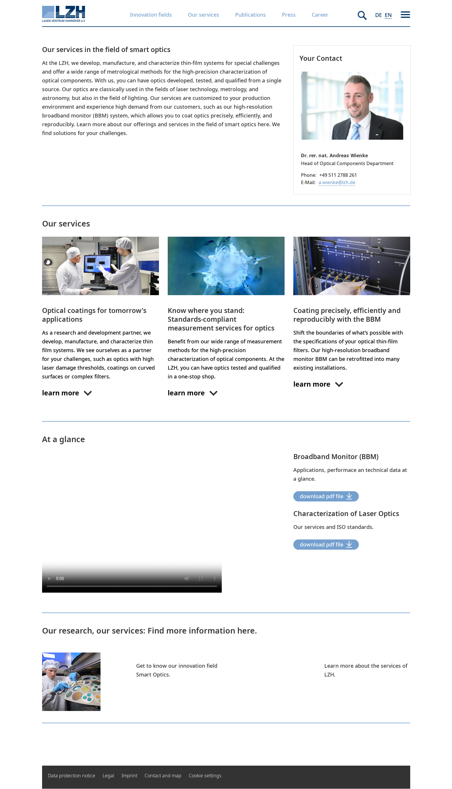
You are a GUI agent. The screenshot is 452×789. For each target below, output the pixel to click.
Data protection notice (71, 775)
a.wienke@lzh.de (336, 182)
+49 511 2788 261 (338, 175)
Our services (203, 14)
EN (388, 14)
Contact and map (163, 775)
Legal (108, 775)
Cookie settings (205, 775)
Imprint (129, 775)
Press (289, 14)
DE (378, 14)
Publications (250, 14)
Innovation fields (151, 14)
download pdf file (321, 496)
